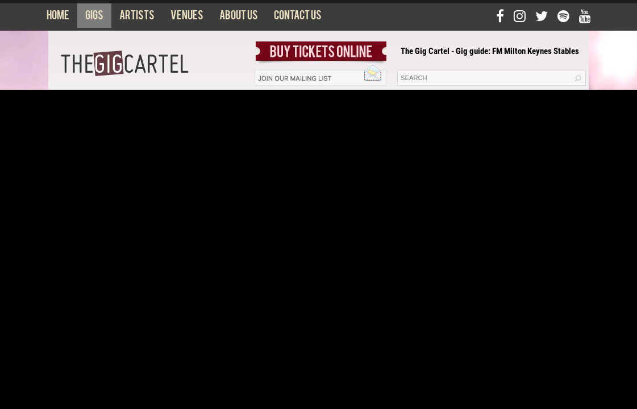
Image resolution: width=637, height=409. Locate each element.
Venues (186, 17)
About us (238, 17)
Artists (137, 17)
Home (58, 17)
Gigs (94, 17)
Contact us (298, 17)
